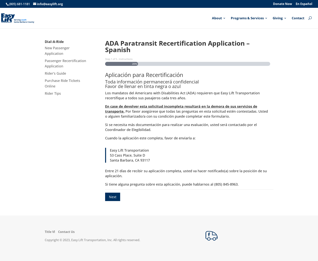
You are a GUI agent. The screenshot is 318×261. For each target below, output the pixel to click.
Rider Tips (53, 93)
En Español (304, 4)
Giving (278, 18)
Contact (298, 18)
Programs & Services (247, 18)
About (217, 18)
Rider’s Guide (55, 73)
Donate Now (282, 4)
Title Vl (50, 232)
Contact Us (66, 232)
